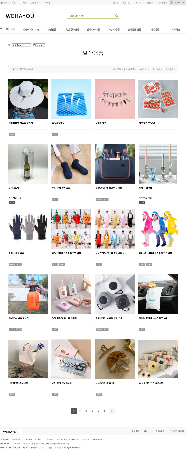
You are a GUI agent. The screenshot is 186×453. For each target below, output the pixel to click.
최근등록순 (170, 69)
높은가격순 (144, 69)
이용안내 (147, 431)
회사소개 (135, 431)
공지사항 (22, 3)
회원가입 (126, 3)
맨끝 (112, 411)
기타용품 (155, 29)
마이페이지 (162, 3)
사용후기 (46, 3)
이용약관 (160, 431)
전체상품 (10, 29)
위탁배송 (175, 29)
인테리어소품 (93, 29)
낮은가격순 (131, 69)
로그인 (115, 3)
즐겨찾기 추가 (9, 3)
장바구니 (138, 3)
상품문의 (34, 3)
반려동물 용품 (134, 29)
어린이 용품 (114, 29)
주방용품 (51, 29)
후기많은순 (157, 69)
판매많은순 (118, 69)
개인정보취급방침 (176, 431)
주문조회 (149, 3)
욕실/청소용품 (72, 29)
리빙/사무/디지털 (31, 29)
